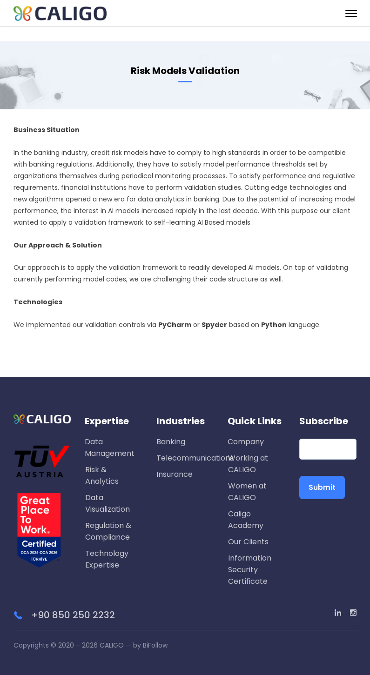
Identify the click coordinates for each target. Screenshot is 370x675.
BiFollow (155, 645)
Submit (322, 487)
